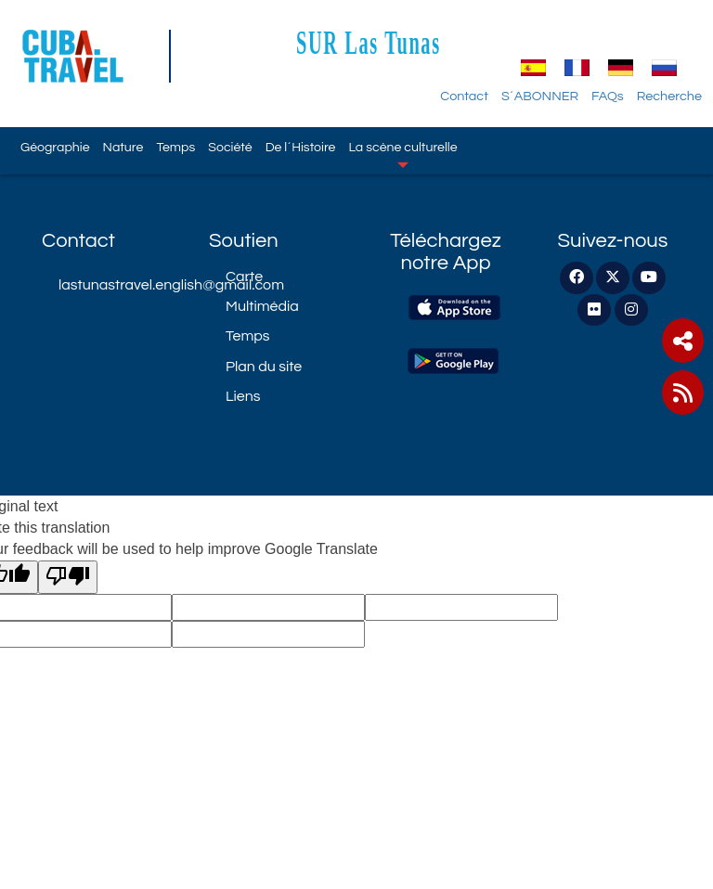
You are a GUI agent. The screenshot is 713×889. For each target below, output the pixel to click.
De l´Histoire (301, 147)
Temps (175, 147)
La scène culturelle (403, 154)
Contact (464, 96)
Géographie (54, 147)
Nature (123, 147)
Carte (244, 276)
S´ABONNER (539, 96)
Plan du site (264, 366)
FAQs (607, 96)
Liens (243, 396)
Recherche (669, 96)
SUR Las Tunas (368, 42)
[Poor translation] (67, 577)
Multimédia (262, 306)
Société (230, 147)
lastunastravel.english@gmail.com (119, 284)
